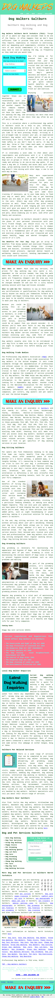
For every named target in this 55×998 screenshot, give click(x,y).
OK (43, 997)
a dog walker (28, 889)
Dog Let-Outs (41, 947)
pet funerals (8, 908)
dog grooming (34, 905)
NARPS (20, 387)
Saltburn (45, 408)
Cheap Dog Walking (10, 956)
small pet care (18, 901)
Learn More (35, 997)
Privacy (51, 982)
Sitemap (3, 982)
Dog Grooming (18, 949)
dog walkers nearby (27, 734)
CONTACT (40, 13)
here (45, 828)
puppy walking (16, 770)
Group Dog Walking (19, 945)
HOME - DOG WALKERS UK (27, 975)
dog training (34, 910)
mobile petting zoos (23, 903)
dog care (49, 894)
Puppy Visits (33, 940)
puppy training (21, 896)
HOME (21, 13)
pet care (18, 898)
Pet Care (33, 954)
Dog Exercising (45, 954)
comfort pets (47, 896)
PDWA (44, 357)
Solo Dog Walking (26, 938)
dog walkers (46, 178)
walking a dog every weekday (16, 727)
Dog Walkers (20, 940)
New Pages (10, 982)
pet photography (43, 898)
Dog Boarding (25, 956)
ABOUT (33, 13)
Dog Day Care (36, 942)
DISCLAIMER (48, 13)
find (9, 802)
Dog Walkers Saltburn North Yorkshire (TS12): (24, 33)
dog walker (15, 219)
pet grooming (8, 910)
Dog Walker (41, 938)
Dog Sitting (47, 945)
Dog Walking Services (19, 952)
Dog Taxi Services (10, 942)
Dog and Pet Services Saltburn (22, 833)
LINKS (27, 13)
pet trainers (44, 901)
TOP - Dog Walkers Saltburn (14, 964)
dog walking (15, 128)
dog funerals (34, 908)
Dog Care (12, 938)
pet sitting (25, 894)
